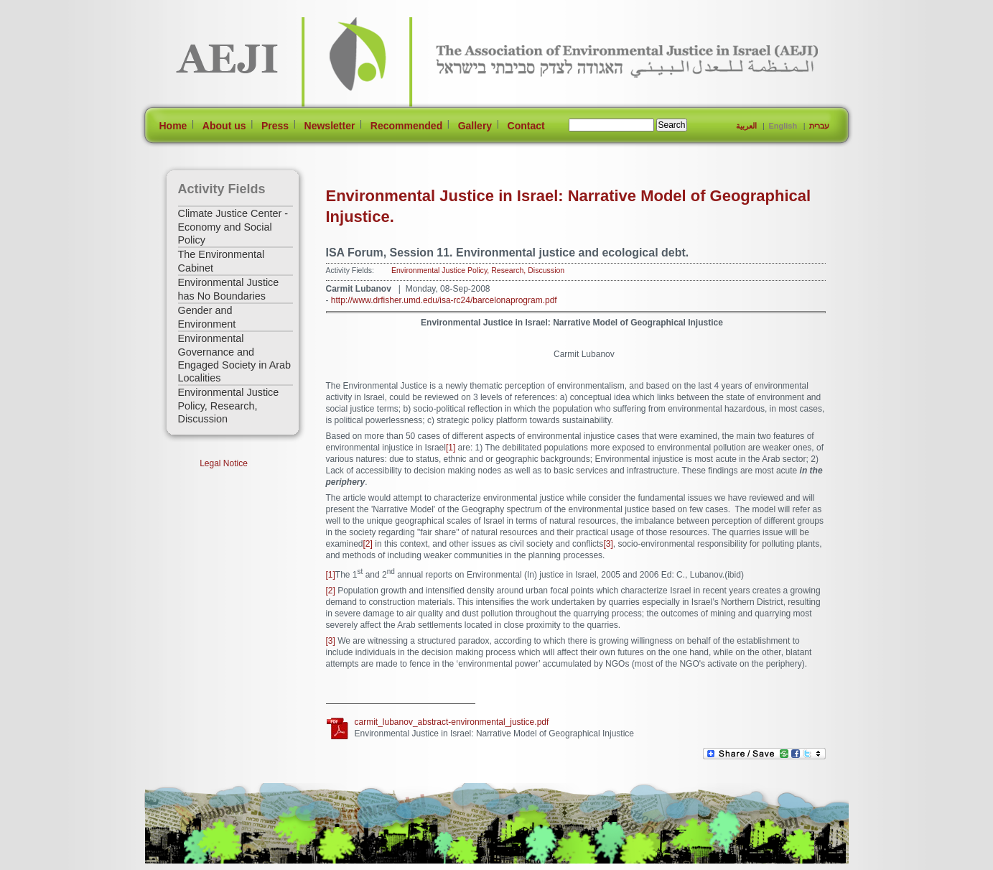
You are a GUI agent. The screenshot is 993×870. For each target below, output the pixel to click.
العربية (746, 125)
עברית (819, 125)
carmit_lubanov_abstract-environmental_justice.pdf (452, 722)
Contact (526, 125)
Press (275, 125)
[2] (368, 544)
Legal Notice (224, 463)
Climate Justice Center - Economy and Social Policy (233, 227)
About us (224, 125)
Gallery (475, 125)
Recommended (406, 125)
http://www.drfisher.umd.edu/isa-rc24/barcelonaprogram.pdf (444, 300)
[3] (607, 544)
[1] (450, 448)
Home (173, 125)
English (782, 125)
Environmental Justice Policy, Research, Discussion (228, 406)
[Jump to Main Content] (190, 863)
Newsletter (329, 125)
